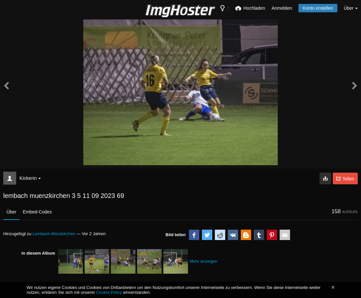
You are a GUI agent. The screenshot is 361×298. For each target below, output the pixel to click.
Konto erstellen (318, 8)
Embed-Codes (37, 211)
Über (11, 211)
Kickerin (30, 178)
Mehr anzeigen (203, 261)
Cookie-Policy (109, 292)
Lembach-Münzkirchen (53, 233)
